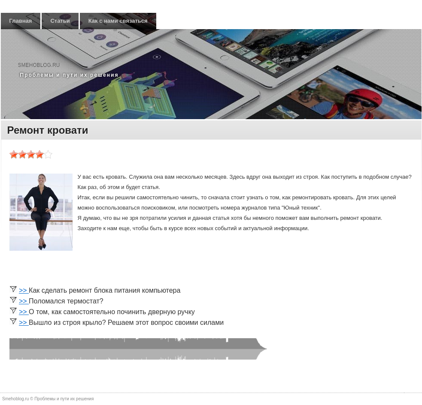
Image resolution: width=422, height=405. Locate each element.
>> (24, 290)
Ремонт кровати (47, 130)
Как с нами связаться (118, 21)
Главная (20, 21)
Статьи (60, 21)
